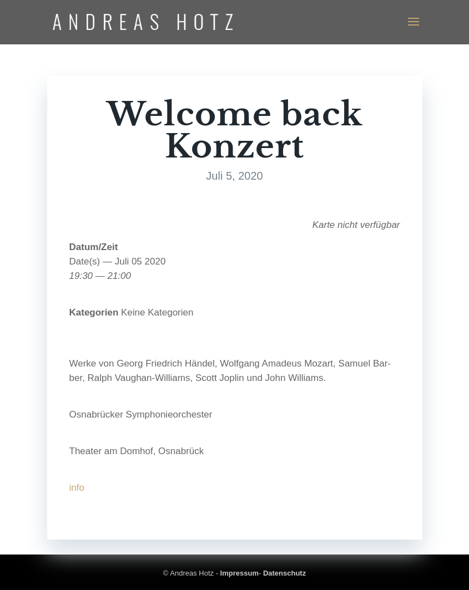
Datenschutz (284, 573)
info (76, 487)
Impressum (239, 573)
